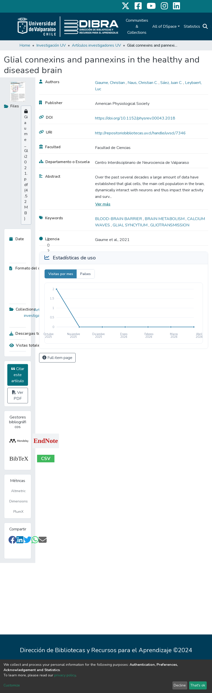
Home (24, 45)
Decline (180, 685)
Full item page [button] (57, 357)
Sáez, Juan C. (171, 82)
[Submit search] (205, 26)
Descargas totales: (28, 333)
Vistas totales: (26, 345)
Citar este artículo (17, 375)
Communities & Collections (137, 26)
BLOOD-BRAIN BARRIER (119, 219)
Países (85, 274)
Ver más (102, 204)
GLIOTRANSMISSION (169, 225)
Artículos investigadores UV (96, 45)
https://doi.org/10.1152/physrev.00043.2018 (135, 118)
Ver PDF (17, 395)
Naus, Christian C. (143, 82)
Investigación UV (51, 45)
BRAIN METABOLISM (165, 219)
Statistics (192, 26)
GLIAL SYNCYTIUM (130, 225)
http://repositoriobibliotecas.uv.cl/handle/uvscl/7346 (140, 133)
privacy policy (65, 675)
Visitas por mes (60, 274)
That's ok (197, 685)
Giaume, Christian (110, 82)
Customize (12, 685)
